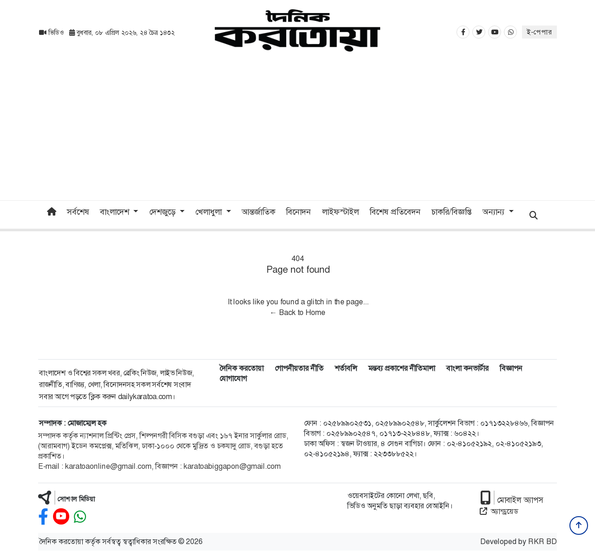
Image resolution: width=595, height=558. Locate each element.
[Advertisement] (297, 131)
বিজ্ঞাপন (511, 368)
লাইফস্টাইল (340, 211)
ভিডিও (52, 32)
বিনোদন (298, 211)
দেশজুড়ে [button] (163, 211)
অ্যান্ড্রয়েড (499, 511)
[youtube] (61, 516)
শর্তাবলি (346, 368)
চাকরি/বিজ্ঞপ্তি (451, 211)
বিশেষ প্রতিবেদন (395, 211)
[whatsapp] (80, 516)
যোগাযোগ (233, 378)
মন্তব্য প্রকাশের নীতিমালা (401, 368)
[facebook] (43, 516)
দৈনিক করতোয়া (241, 368)
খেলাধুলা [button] (209, 211)
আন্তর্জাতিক (258, 211)
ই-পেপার (539, 32)
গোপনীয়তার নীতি (299, 368)
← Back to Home (297, 312)
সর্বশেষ (78, 211)
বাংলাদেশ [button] (116, 211)
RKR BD (542, 541)
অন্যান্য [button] (495, 211)
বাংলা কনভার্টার (467, 368)
